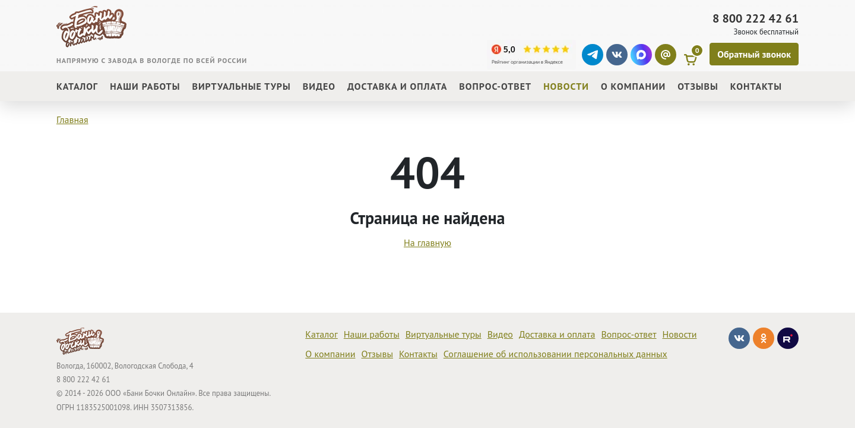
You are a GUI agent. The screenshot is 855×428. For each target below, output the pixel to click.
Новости (680, 334)
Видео (500, 334)
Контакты (418, 354)
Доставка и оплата (557, 334)
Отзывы (376, 354)
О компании (330, 354)
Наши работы (372, 334)
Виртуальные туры (444, 334)
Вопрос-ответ (628, 334)
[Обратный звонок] (754, 54)
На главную (427, 242)
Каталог (321, 334)
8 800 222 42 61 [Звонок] (755, 18)
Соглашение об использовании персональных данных (555, 354)
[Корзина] (693, 54)
